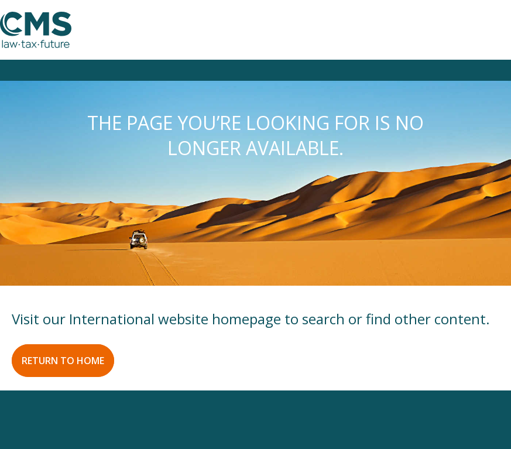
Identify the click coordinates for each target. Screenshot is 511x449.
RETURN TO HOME (63, 360)
